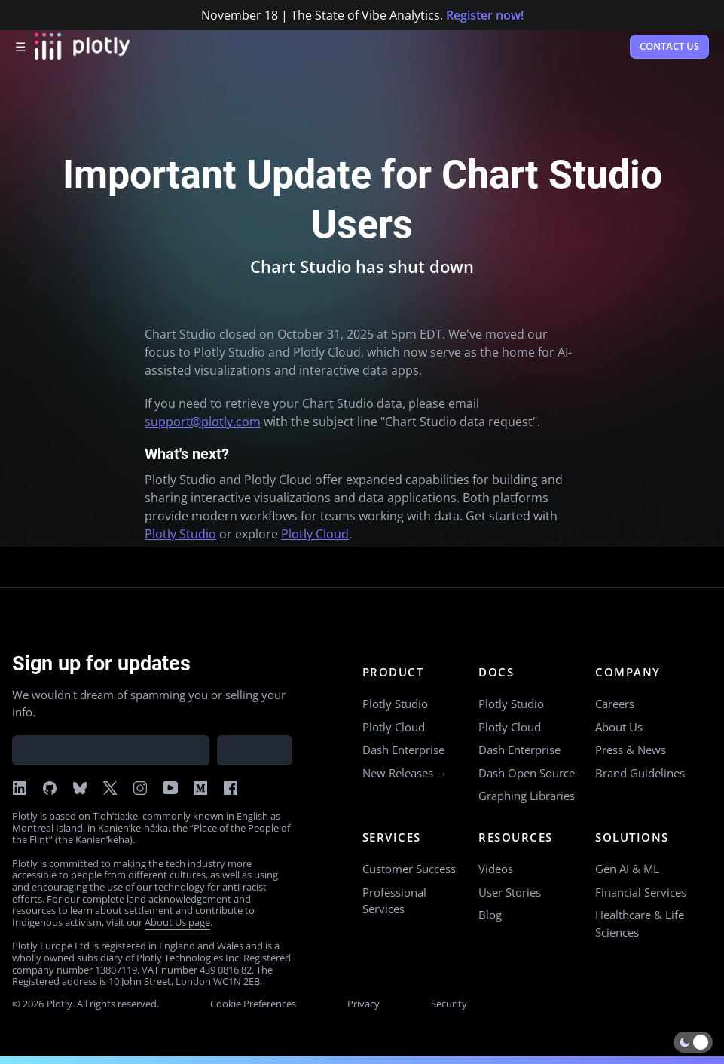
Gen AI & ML (627, 868)
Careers (614, 703)
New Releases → (405, 772)
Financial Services (640, 892)
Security (449, 1003)
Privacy (363, 1003)
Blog (490, 914)
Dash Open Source (526, 772)
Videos (495, 868)
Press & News (630, 749)
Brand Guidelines (640, 772)
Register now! (485, 15)
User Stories (509, 892)
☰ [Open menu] (20, 46)
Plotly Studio (180, 534)
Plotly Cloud (315, 534)
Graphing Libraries (526, 795)
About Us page (177, 922)
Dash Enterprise (403, 749)
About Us (619, 726)
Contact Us (669, 46)
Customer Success (409, 868)
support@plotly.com (203, 421)
